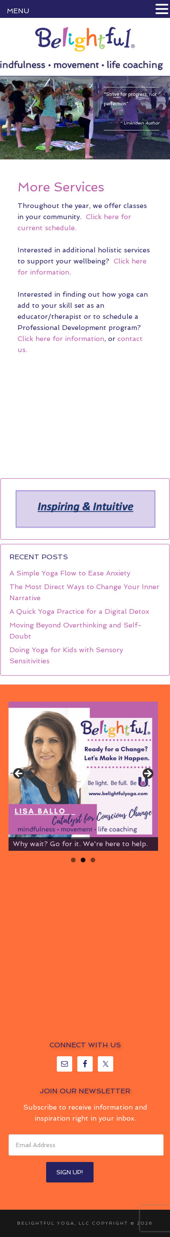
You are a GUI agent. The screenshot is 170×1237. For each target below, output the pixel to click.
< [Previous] (19, 774)
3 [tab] (93, 860)
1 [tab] (73, 860)
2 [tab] (83, 860)
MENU (18, 11)
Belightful (85, 39)
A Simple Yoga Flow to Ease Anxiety (69, 573)
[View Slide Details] (83, 776)
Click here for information (61, 339)
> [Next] (147, 774)
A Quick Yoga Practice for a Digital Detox (79, 611)
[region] (85, 509)
